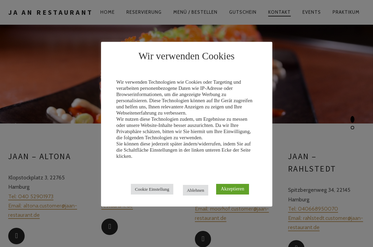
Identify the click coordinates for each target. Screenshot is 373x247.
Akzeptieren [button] (232, 188)
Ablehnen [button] (195, 190)
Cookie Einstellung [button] (152, 189)
